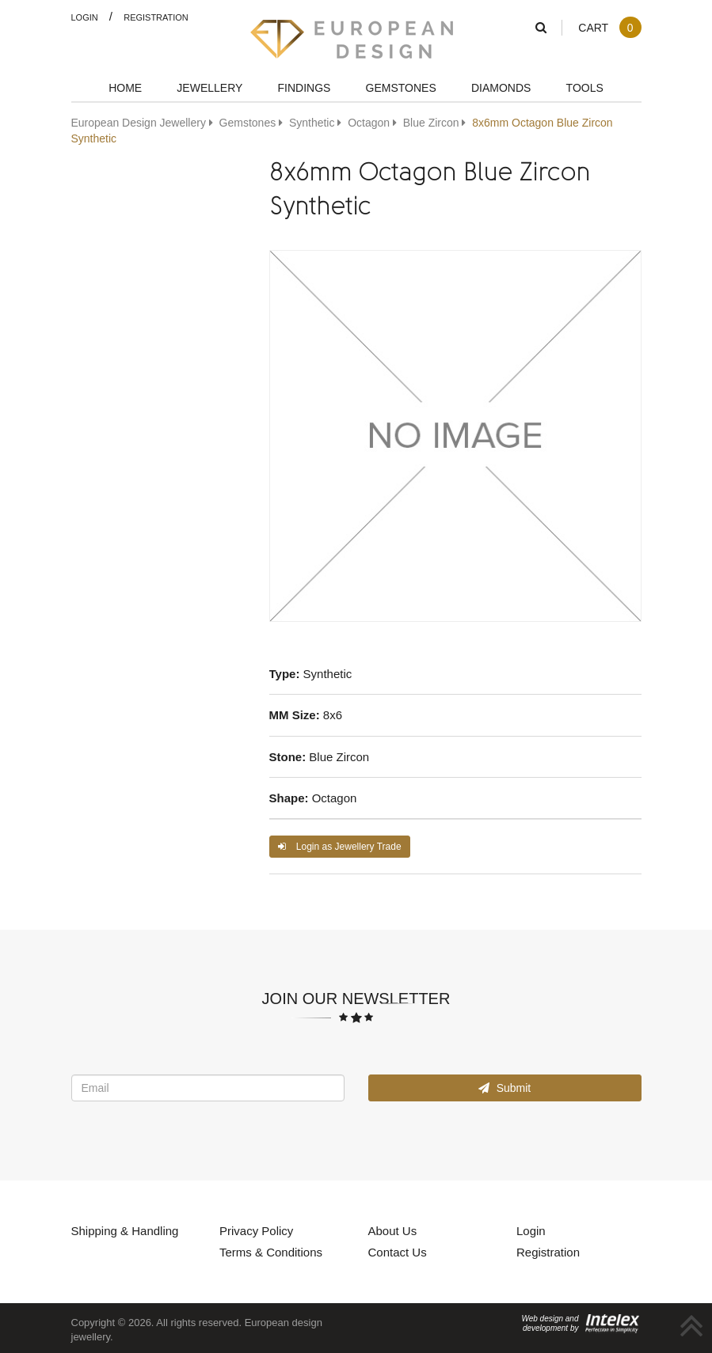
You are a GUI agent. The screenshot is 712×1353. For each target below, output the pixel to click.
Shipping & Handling (125, 1230)
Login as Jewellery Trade (340, 846)
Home (125, 87)
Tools (584, 87)
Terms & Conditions (270, 1252)
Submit (504, 1087)
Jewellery (209, 87)
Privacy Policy (256, 1230)
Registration (156, 17)
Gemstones (401, 87)
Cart (609, 27)
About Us (392, 1230)
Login (84, 17)
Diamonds (501, 87)
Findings (304, 87)
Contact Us (397, 1252)
